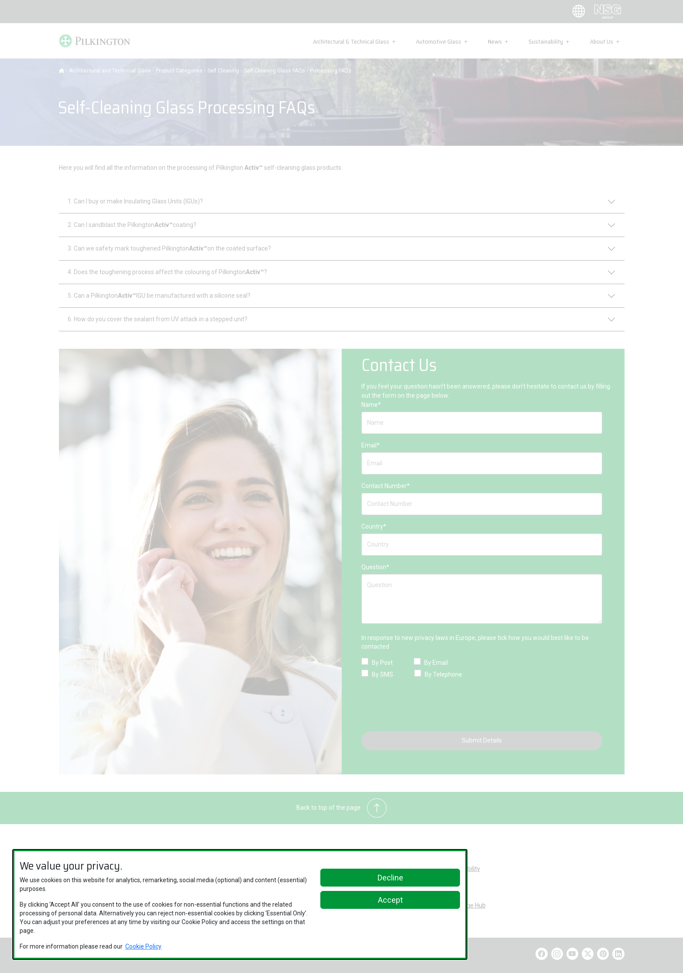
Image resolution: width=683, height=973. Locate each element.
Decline (390, 877)
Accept (390, 899)
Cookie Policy (143, 946)
